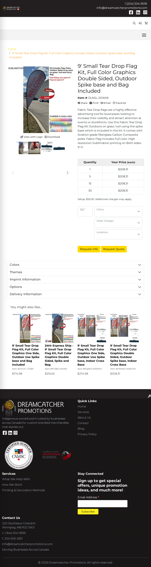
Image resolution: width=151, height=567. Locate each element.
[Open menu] (144, 35)
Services (83, 412)
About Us (84, 417)
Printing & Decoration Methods (23, 490)
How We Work (12, 484)
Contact (83, 423)
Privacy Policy (87, 434)
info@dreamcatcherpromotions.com (122, 8)
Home (82, 406)
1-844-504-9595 (15, 533)
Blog (81, 428)
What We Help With (16, 479)
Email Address (88, 497)
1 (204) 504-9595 (136, 3)
